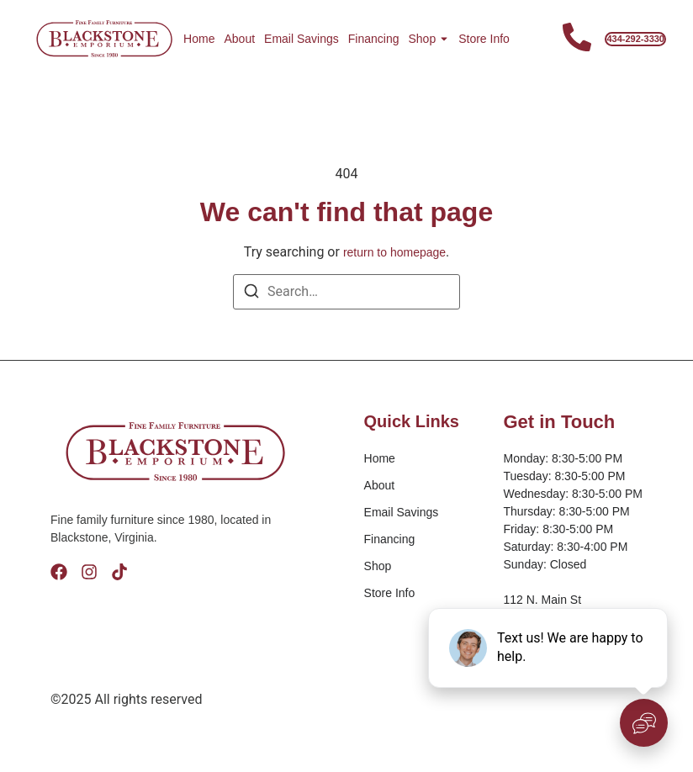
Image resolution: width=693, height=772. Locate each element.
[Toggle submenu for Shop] (442, 39)
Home (198, 38)
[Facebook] (58, 571)
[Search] (251, 294)
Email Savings (301, 38)
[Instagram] (89, 571)
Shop (422, 38)
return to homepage (394, 252)
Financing (373, 38)
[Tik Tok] (119, 571)
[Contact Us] (577, 39)
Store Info (484, 38)
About (239, 38)
